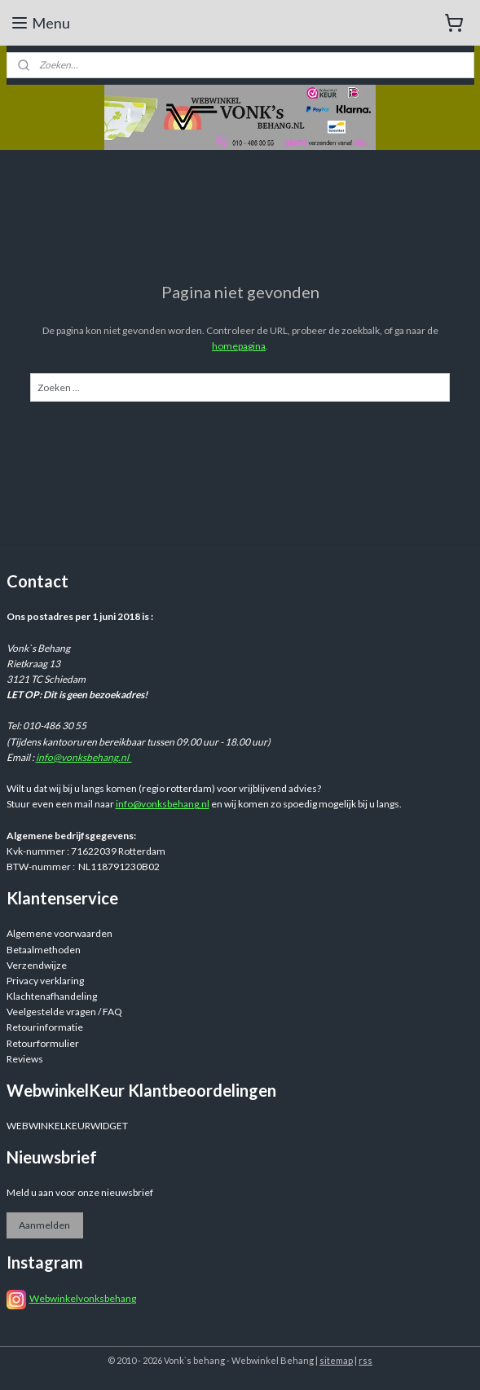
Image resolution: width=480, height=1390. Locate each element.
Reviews (25, 1059)
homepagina (239, 346)
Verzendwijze (37, 965)
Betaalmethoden (44, 950)
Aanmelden (44, 1225)
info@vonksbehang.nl (84, 757)
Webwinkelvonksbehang (82, 1298)
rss (365, 1360)
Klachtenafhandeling (52, 996)
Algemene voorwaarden (59, 933)
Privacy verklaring (45, 980)
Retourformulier (43, 1043)
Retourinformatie (45, 1027)
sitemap (336, 1360)
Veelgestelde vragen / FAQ (64, 1011)
